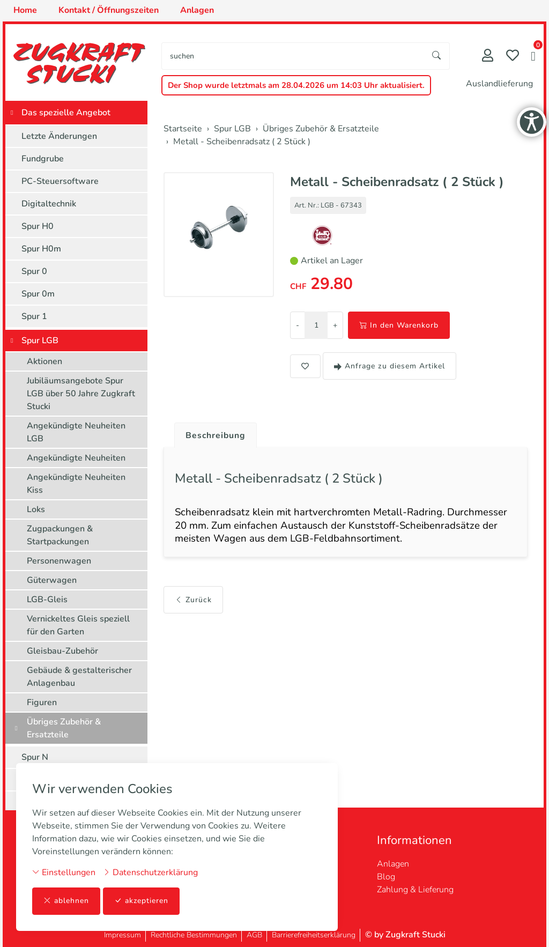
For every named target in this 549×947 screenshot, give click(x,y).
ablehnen (66, 901)
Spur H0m (41, 249)
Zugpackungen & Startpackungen (60, 535)
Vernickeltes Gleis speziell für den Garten (78, 625)
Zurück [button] (193, 600)
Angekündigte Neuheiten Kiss (76, 483)
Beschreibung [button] (216, 435)
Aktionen (44, 361)
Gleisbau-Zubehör (62, 651)
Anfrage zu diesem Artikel (389, 366)
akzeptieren (141, 901)
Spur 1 (34, 316)
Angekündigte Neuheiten (76, 458)
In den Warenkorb (399, 325)
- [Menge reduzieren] (297, 325)
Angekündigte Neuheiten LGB (76, 432)
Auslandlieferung (499, 84)
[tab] (212, 432)
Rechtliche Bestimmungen (194, 935)
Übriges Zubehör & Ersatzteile (64, 728)
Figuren (42, 702)
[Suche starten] (437, 56)
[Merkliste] (512, 56)
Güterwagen (52, 580)
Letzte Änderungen (59, 136)
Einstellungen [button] (63, 872)
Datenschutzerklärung (150, 872)
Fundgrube (42, 159)
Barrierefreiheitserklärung (313, 935)
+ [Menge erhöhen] (335, 325)
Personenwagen (59, 561)
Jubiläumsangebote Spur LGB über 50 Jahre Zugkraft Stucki (81, 393)
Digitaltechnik (48, 204)
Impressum (122, 935)
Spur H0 (37, 226)
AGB (254, 935)
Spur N (34, 757)
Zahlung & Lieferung (415, 890)
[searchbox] (293, 56)
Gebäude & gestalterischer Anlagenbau (79, 676)
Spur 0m (38, 294)
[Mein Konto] (487, 56)
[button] (533, 57)
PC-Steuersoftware (60, 181)
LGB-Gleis (47, 599)
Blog (386, 877)
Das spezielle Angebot (65, 113)
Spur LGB (39, 340)
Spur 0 (34, 271)
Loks (36, 509)
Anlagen (393, 864)
